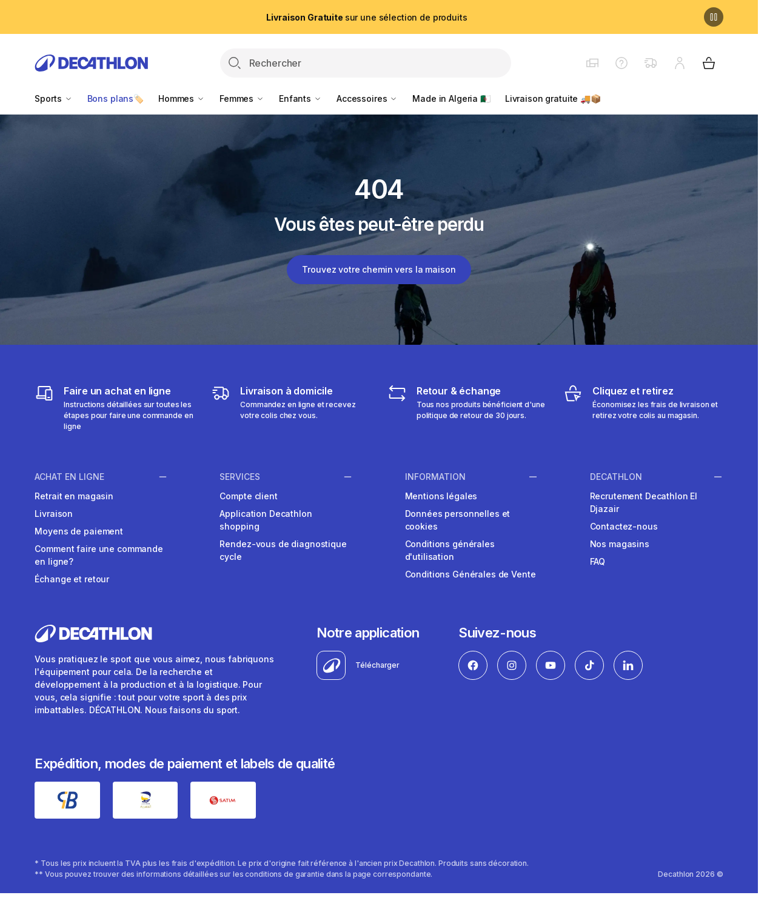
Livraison (54, 513)
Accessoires (367, 98)
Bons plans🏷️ (115, 98)
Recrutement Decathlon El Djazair (644, 502)
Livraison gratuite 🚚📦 (553, 98)
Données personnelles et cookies (458, 519)
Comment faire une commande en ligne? (98, 555)
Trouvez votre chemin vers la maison (378, 269)
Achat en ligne (69, 476)
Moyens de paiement (78, 531)
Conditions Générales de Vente (470, 574)
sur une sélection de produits (366, 17)
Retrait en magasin (74, 496)
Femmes (241, 98)
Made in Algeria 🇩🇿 (451, 98)
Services (239, 476)
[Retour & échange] (467, 408)
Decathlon (616, 476)
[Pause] (713, 17)
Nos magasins (619, 544)
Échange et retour (72, 579)
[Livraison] (290, 408)
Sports (53, 98)
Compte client (248, 496)
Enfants (300, 98)
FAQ (598, 561)
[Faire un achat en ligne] (114, 408)
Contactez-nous (624, 526)
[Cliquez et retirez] (643, 408)
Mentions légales (441, 496)
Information (435, 476)
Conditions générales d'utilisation (450, 550)
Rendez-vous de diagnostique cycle (282, 550)
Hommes (181, 98)
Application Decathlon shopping (265, 519)
